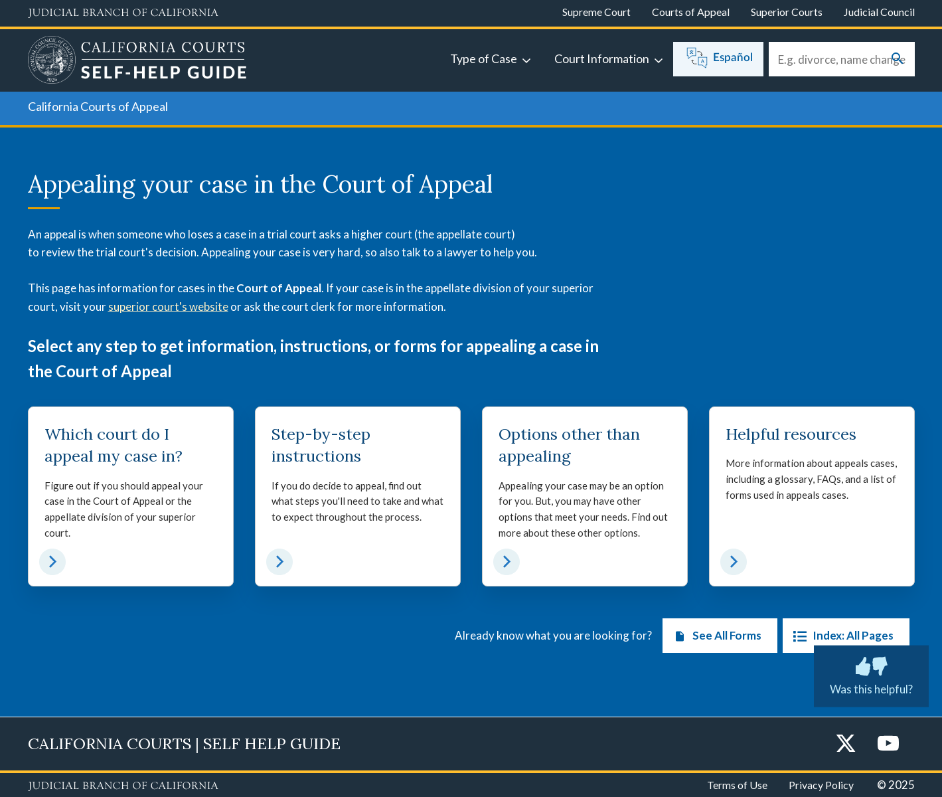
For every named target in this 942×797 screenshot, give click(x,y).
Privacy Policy (821, 784)
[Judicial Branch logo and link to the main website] (123, 13)
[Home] (138, 62)
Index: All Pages (841, 636)
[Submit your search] (897, 59)
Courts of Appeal (691, 11)
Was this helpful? (871, 673)
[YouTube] (888, 744)
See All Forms (714, 636)
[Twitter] (845, 744)
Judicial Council (879, 11)
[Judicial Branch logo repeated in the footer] (123, 786)
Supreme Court (596, 11)
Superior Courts (787, 11)
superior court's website (168, 306)
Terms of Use (737, 784)
